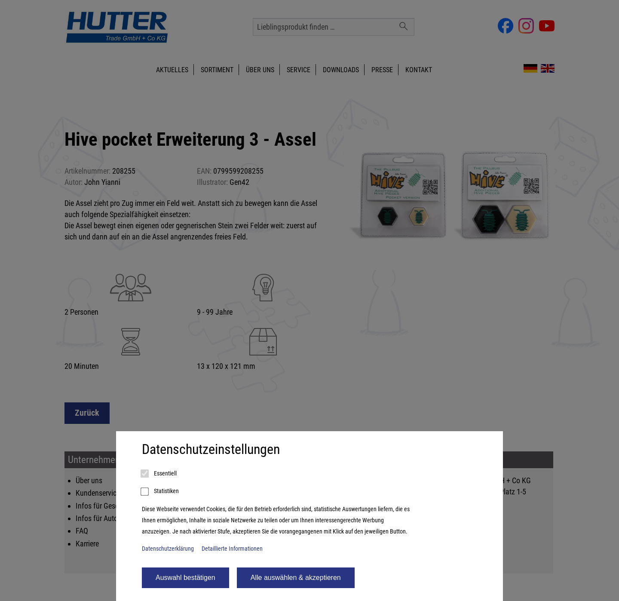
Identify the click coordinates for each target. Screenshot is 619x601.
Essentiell (159, 473)
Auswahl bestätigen (185, 577)
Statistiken (160, 492)
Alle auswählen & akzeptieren (296, 577)
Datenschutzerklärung (168, 548)
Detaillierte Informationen (232, 548)
